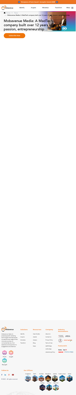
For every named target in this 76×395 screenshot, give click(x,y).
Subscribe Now (14, 35)
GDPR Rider (49, 346)
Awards (35, 337)
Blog (34, 343)
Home (7, 13)
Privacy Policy (49, 340)
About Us (48, 334)
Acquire (33, 8)
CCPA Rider (49, 349)
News (16, 13)
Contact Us (48, 337)
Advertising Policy (50, 352)
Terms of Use (49, 343)
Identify (22, 8)
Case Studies (36, 334)
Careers (35, 340)
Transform (58, 8)
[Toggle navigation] (72, 7)
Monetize (45, 8)
